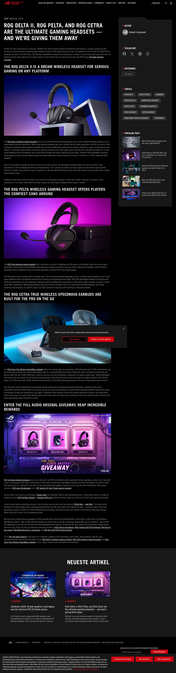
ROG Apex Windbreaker (22, 488)
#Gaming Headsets (148, 106)
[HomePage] (10, 642)
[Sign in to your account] (170, 3)
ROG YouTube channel (26, 498)
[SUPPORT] (122, 3)
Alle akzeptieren (164, 659)
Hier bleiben (74, 339)
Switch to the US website (101, 339)
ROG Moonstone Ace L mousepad (26, 530)
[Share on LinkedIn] (140, 54)
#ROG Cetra (144, 94)
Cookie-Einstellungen (122, 659)
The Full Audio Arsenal (17, 537)
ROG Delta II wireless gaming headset (22, 142)
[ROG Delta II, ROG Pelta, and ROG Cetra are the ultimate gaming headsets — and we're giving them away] (84, 642)
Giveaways (128, 74)
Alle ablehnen (144, 659)
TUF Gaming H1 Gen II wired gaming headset (53, 488)
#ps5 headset (148, 112)
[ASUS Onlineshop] (46, 3)
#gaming (159, 94)
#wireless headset (150, 100)
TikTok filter (78, 504)
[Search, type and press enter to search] (166, 3)
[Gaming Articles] (22, 642)
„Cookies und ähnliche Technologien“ (86, 669)
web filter (89, 504)
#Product (128, 94)
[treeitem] (33, 597)
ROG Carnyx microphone (64, 527)
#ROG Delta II (130, 100)
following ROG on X (44, 498)
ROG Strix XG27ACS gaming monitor (58, 530)
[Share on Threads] (148, 54)
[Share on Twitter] (132, 54)
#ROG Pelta (129, 106)
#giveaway (159, 118)
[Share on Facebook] (124, 54)
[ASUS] (155, 3)
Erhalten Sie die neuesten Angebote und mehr (139, 648)
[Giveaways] (36, 642)
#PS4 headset (130, 112)
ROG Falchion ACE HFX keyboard (88, 527)
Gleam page (41, 495)
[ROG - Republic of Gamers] (13, 3)
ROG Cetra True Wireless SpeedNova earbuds (25, 369)
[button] (60, 3)
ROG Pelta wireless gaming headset (21, 264)
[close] (123, 328)
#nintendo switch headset (136, 118)
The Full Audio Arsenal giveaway (17, 480)
